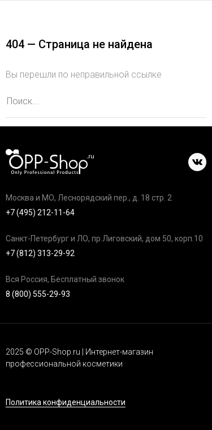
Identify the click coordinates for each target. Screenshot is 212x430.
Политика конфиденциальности (66, 402)
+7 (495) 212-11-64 (40, 212)
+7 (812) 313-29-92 (40, 253)
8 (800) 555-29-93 (38, 294)
